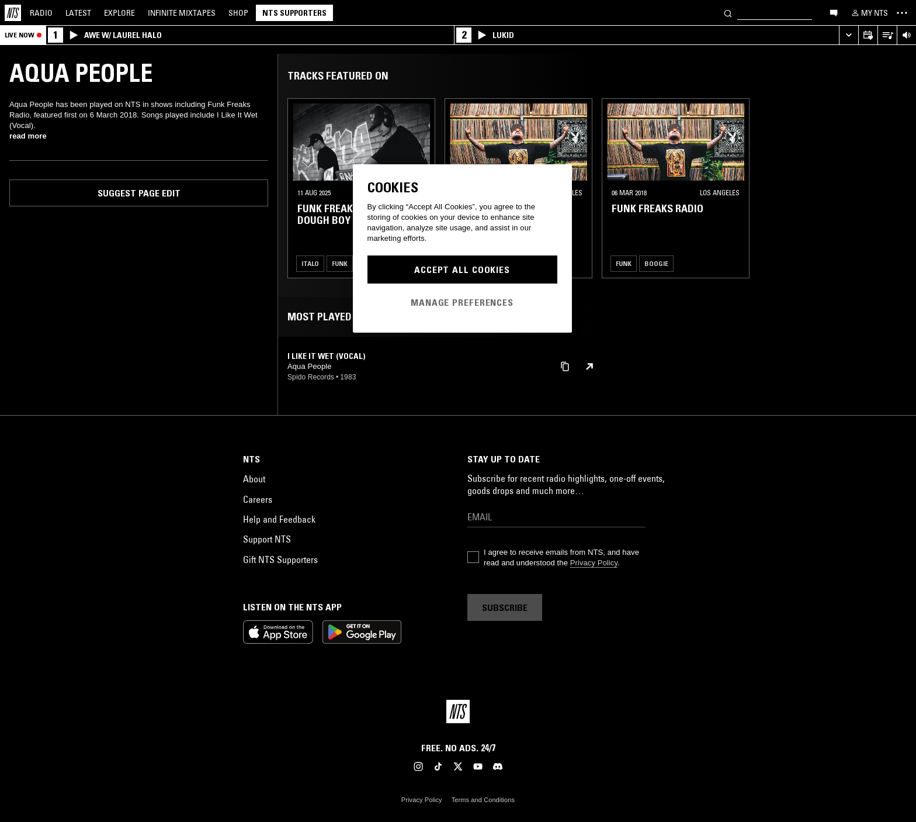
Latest (78, 13)
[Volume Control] (906, 35)
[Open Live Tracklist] (887, 35)
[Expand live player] (848, 35)
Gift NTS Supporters (280, 559)
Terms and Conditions (483, 799)
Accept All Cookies (462, 269)
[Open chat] (833, 12)
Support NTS (267, 539)
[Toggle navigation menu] (902, 13)
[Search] (728, 12)
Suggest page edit (139, 193)
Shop (238, 13)
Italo (310, 263)
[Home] (13, 13)
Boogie (656, 263)
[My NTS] (868, 13)
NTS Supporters (294, 13)
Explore (119, 13)
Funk (340, 263)
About (254, 479)
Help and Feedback (279, 519)
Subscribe (505, 607)
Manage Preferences (462, 302)
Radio (41, 13)
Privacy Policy (593, 562)
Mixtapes (182, 13)
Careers (257, 499)
